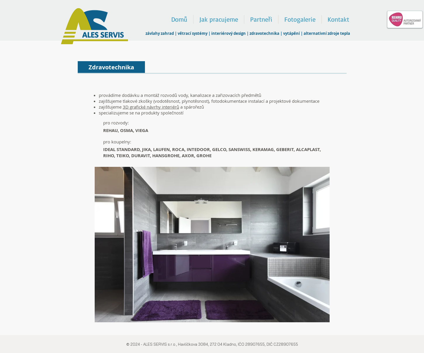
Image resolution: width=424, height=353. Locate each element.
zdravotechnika (264, 33)
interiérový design (228, 33)
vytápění (291, 33)
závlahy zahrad (160, 33)
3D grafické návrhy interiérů (151, 107)
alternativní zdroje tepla (327, 33)
